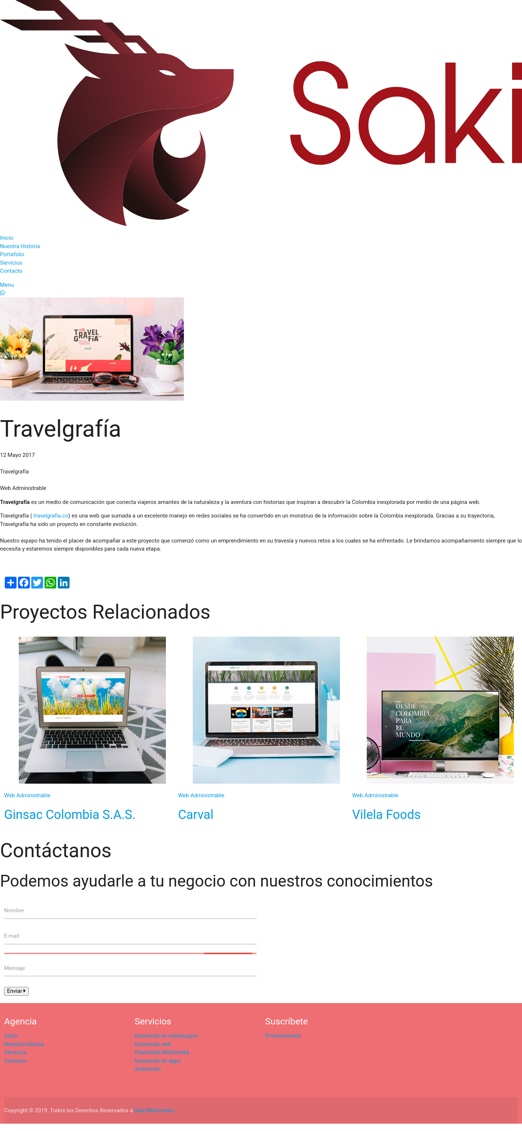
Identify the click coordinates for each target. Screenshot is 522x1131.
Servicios (11, 263)
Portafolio (12, 254)
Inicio (6, 238)
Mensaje (14, 968)
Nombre (14, 910)
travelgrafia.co (50, 515)
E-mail (11, 936)
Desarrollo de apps (158, 1060)
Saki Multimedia (154, 1110)
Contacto (11, 271)
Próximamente (283, 1035)
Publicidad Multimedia (162, 1052)
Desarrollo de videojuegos (166, 1035)
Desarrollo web (153, 1044)
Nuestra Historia (20, 246)
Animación (148, 1069)
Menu (7, 285)
